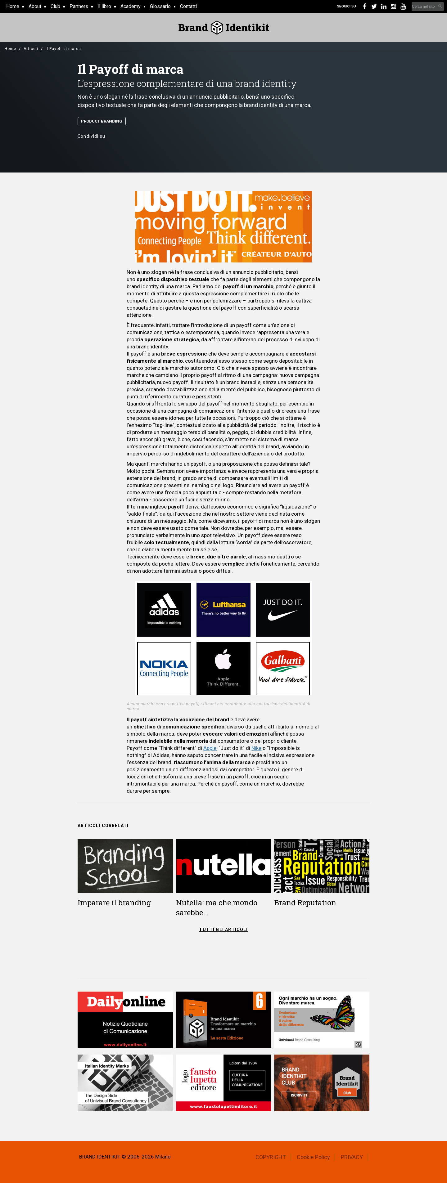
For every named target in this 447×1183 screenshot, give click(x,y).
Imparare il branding (114, 902)
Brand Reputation (305, 902)
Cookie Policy (313, 1157)
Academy (130, 6)
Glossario (160, 6)
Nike (256, 748)
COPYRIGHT (270, 1157)
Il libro (104, 6)
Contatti (188, 6)
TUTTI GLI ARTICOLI (223, 929)
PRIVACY (352, 1157)
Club (55, 6)
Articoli (31, 49)
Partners (79, 6)
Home (12, 6)
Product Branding (101, 121)
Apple (209, 748)
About (35, 6)
